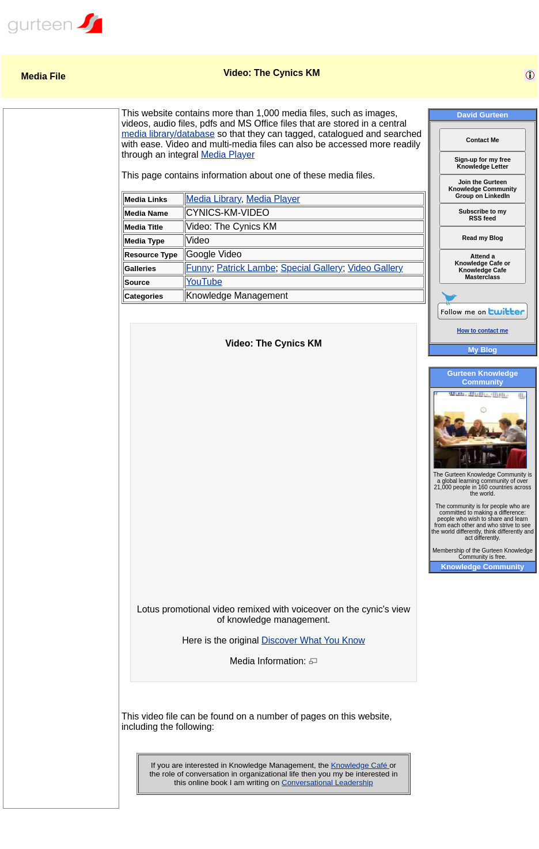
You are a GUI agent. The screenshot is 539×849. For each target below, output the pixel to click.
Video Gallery (375, 268)
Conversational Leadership (327, 782)
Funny (198, 268)
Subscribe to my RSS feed (483, 215)
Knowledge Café (360, 765)
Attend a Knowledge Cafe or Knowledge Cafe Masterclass (483, 266)
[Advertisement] (61, 635)
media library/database (168, 134)
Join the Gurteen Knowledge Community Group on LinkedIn (483, 188)
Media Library (213, 199)
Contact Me (482, 139)
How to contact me (482, 331)
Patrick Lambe (246, 268)
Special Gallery (311, 268)
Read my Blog (482, 237)
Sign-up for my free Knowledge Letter (482, 163)
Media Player (228, 154)
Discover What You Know (313, 640)
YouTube (204, 282)
